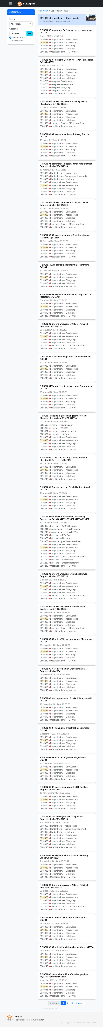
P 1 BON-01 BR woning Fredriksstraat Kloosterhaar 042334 (64, 729)
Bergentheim (68, 21)
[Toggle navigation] (10, 3)
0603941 (44, 529)
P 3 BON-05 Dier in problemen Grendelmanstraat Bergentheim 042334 (63, 670)
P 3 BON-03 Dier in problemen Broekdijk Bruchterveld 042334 (66, 699)
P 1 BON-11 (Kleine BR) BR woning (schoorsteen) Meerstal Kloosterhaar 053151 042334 (63, 417)
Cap (13, 28)
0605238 (44, 428)
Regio (12, 19)
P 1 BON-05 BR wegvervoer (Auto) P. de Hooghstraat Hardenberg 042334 (65, 236)
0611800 (44, 123)
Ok (29, 33)
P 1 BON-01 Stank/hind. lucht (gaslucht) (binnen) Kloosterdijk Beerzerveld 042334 (63, 458)
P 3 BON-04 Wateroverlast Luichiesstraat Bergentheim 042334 (66, 387)
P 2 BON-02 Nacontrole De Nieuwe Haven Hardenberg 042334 (66, 31)
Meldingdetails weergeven (19, 39)
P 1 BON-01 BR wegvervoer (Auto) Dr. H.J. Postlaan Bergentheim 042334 (64, 788)
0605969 (44, 541)
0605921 (44, 431)
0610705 (44, 84)
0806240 (44, 51)
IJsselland (49, 21)
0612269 (44, 562)
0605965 (44, 538)
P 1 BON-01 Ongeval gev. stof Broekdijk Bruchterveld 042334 (65, 488)
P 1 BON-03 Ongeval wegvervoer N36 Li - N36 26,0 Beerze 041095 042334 (64, 325)
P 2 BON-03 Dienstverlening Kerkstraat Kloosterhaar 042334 (65, 357)
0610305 (44, 173)
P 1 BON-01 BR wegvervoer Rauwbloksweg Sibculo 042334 (64, 135)
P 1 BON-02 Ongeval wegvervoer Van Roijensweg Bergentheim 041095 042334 (63, 575)
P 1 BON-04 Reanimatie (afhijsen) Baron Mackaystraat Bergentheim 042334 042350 (66, 165)
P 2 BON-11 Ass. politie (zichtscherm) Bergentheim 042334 (64, 266)
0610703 (44, 81)
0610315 (44, 176)
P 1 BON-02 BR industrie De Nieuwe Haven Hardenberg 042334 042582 (66, 61)
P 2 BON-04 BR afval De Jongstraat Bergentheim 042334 (63, 758)
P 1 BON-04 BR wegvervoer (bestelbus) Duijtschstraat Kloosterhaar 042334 (66, 295)
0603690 (44, 425)
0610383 (44, 39)
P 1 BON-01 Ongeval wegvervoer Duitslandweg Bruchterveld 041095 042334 (63, 607)
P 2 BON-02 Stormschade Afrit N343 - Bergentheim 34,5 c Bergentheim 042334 (64, 975)
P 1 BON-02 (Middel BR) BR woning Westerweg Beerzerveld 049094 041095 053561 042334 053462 (64, 517)
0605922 (44, 434)
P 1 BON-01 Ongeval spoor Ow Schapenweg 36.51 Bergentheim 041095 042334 (64, 203)
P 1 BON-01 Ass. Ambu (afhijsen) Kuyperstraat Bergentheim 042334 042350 (62, 817)
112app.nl (14, 1016)
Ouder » (80, 1003)
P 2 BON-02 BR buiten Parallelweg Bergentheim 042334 (67, 947)
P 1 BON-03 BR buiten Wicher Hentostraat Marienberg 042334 (66, 640)
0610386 (44, 45)
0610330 (44, 179)
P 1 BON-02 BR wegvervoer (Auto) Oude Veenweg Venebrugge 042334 (64, 856)
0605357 (44, 535)
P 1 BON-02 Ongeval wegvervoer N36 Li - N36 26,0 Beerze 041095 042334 (64, 886)
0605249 (44, 532)
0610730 (44, 90)
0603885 (44, 526)
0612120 (44, 559)
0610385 (44, 42)
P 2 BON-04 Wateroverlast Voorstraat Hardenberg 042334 (64, 918)
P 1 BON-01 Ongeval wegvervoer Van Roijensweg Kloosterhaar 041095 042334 (63, 102)
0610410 (44, 48)
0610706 (44, 87)
